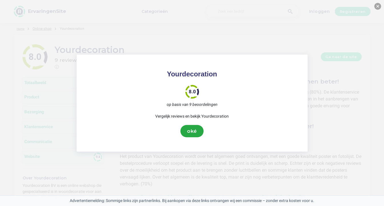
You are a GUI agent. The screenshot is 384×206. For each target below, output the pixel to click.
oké (192, 131)
